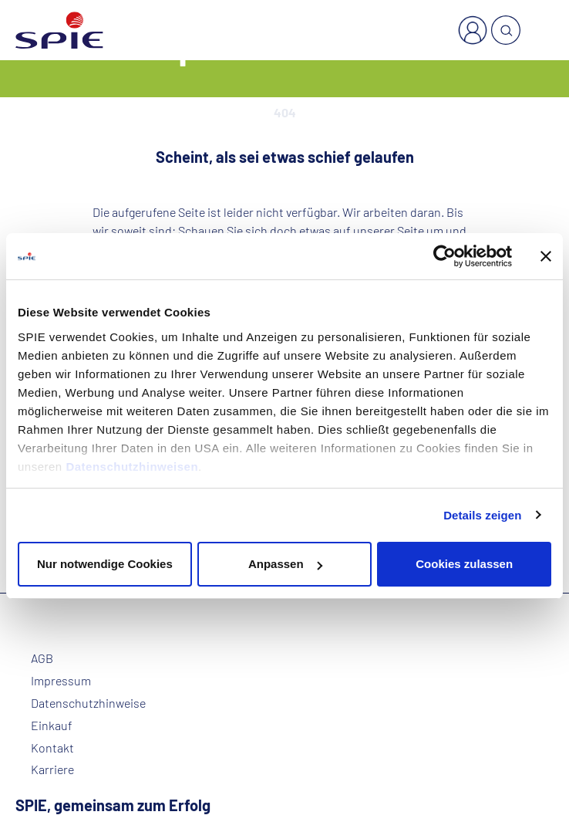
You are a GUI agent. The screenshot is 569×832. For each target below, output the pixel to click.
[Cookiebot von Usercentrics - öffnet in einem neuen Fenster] (444, 256)
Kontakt (52, 748)
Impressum (61, 681)
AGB (42, 658)
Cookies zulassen (464, 563)
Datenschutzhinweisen (132, 466)
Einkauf (51, 725)
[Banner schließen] (545, 256)
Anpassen (285, 563)
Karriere (52, 769)
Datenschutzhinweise (88, 703)
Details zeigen (482, 515)
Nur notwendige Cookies (105, 563)
